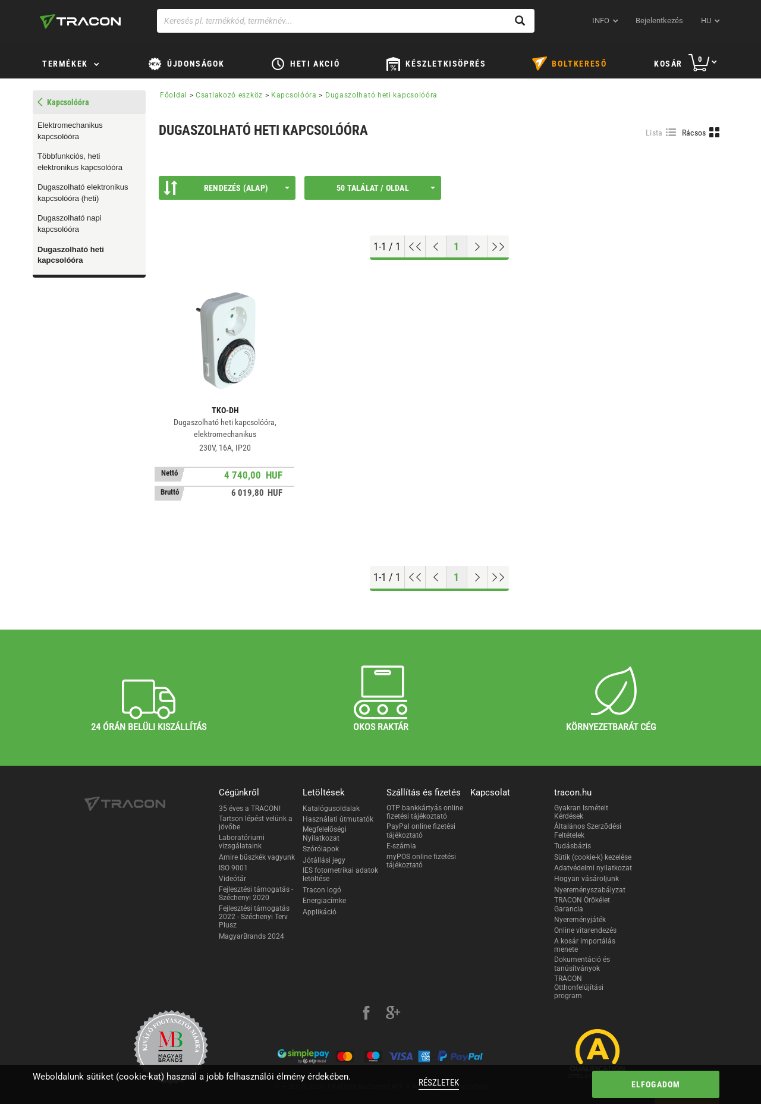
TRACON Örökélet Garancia (582, 904)
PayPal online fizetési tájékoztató (420, 830)
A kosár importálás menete (584, 945)
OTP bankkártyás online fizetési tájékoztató (424, 812)
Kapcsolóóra (294, 95)
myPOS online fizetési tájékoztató (421, 861)
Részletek (439, 1082)
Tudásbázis (572, 846)
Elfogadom (656, 1084)
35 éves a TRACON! (250, 808)
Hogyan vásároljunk (586, 879)
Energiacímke (324, 901)
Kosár (668, 63)
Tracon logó (322, 890)
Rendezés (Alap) (226, 188)
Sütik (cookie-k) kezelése (592, 857)
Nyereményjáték (580, 920)
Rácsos (694, 132)
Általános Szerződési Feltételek (587, 830)
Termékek (65, 63)
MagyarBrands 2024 (251, 936)
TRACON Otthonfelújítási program (578, 987)
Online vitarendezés (585, 930)
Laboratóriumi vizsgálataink (242, 841)
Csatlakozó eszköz (229, 95)
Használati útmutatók (338, 819)
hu (706, 20)
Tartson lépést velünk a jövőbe (256, 822)
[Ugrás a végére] (498, 246)
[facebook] (366, 1014)
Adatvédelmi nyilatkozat (593, 868)
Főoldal (173, 95)
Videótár (232, 879)
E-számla (401, 846)
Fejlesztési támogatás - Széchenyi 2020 (256, 893)
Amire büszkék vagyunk (257, 857)
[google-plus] (392, 1014)
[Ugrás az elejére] (415, 246)
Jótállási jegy (324, 860)
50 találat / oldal (386, 188)
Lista (654, 132)
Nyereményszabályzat (589, 890)
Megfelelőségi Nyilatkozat (325, 833)
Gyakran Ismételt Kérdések (581, 812)
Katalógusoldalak (331, 808)
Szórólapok (321, 849)
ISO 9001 (233, 868)
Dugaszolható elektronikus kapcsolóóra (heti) (82, 193)
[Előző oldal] (436, 246)
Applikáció (320, 912)
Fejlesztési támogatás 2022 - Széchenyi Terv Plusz (254, 917)
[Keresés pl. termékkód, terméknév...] (345, 21)
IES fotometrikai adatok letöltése (340, 874)
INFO (600, 20)
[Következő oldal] (477, 246)
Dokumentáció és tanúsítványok (582, 963)
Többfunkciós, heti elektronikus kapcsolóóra (79, 162)
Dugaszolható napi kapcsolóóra (69, 223)
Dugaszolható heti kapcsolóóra (70, 255)
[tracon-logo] (80, 21)
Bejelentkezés (659, 20)
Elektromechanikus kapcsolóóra (70, 131)
